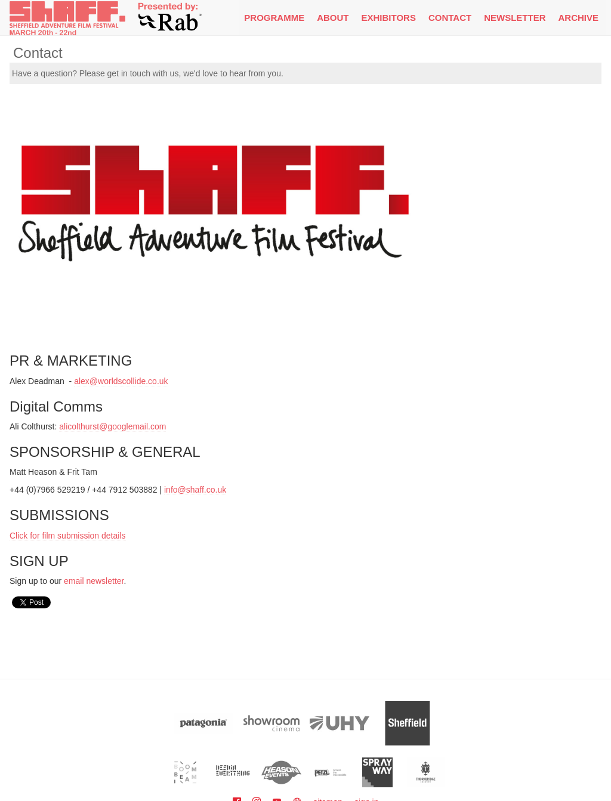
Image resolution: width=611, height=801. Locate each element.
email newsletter (94, 581)
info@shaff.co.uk (195, 489)
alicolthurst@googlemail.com (112, 426)
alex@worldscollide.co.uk (121, 381)
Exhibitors (389, 18)
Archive (578, 18)
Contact (449, 18)
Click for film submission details (68, 535)
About (332, 18)
